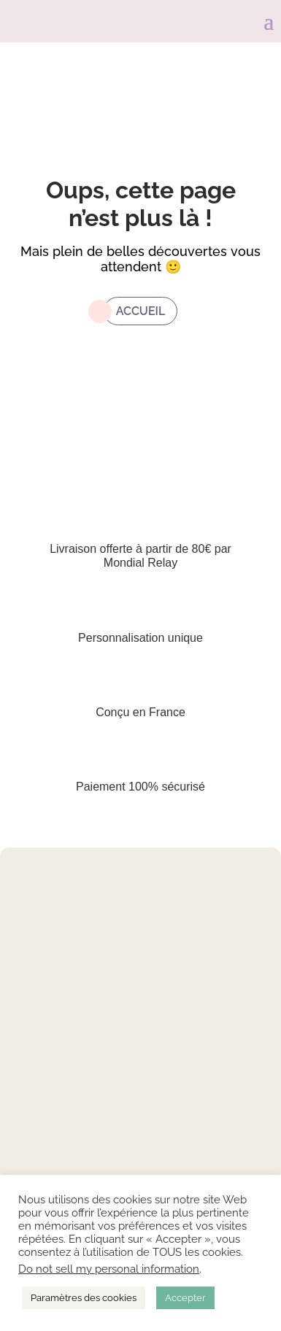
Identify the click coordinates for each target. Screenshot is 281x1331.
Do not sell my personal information (108, 1268)
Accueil (141, 311)
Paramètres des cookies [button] (83, 1297)
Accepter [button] (185, 1297)
